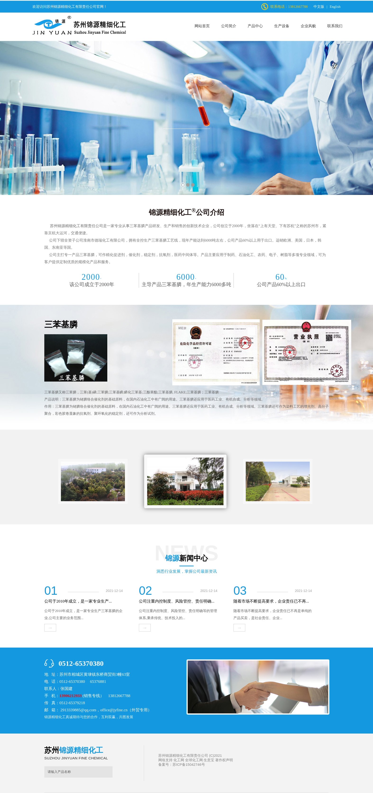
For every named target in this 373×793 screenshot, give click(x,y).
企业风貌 (308, 26)
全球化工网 (194, 760)
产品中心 (255, 26)
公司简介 (228, 26)
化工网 (178, 760)
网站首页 (202, 26)
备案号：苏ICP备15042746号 (181, 764)
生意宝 (209, 760)
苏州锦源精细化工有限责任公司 (71, 7)
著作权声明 (224, 760)
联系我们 (334, 26)
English (335, 7)
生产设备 (281, 26)
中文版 (319, 7)
